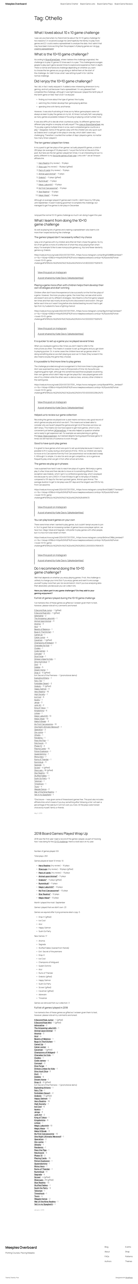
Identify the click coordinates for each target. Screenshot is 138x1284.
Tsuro (36, 786)
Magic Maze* (44, 195)
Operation (38, 729)
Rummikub (38, 762)
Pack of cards (44, 170)
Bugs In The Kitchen (42, 632)
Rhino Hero (39, 756)
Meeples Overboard (16, 3)
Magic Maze (39, 718)
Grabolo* (42, 177)
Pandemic (38, 737)
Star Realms (39, 773)
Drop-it (37, 672)
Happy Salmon (40, 689)
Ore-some (38, 732)
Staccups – (39, 770)
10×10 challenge (61, 841)
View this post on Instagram (52, 272)
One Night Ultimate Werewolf (46, 727)
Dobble (37, 667)
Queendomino (40, 754)
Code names (39, 651)
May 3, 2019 (38, 813)
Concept (38, 653)
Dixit (36, 664)
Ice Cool (37, 697)
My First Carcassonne (43, 724)
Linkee (37, 713)
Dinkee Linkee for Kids (43, 659)
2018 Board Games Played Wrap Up (61, 833)
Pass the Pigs (40, 740)
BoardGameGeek (52, 59)
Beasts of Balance (42, 629)
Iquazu (37, 699)
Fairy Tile (38, 680)
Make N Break (40, 721)
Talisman (38, 781)
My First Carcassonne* (48, 188)
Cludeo (37, 648)
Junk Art (37, 705)
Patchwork (39, 743)
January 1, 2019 (39, 1210)
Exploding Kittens (41, 678)
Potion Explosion (41, 751)
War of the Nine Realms (44, 792)
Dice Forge (38, 656)
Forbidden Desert (41, 683)
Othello (37, 735)
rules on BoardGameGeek (89, 124)
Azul (36, 626)
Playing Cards (40, 748)
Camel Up (38, 634)
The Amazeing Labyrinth (44, 618)
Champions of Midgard (43, 642)
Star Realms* (44, 191)
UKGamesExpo (60, 430)
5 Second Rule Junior (43, 610)
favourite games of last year (64, 155)
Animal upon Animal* (47, 173)
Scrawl (37, 767)
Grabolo (37, 686)
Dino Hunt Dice (40, 661)
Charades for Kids (41, 645)
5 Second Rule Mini (42, 613)
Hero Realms (44, 163)
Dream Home (39, 670)
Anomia (37, 623)
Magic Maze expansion (47, 436)
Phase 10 (38, 746)
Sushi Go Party (40, 778)
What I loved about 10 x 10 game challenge (66, 33)
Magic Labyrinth (41, 716)
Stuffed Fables (40, 775)
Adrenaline (38, 615)
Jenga (36, 702)
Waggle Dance (40, 789)
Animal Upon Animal (42, 621)
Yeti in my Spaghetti (42, 794)
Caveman (38, 640)
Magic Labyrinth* (46, 184)
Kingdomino (39, 710)
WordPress (129, 1278)
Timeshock (39, 783)
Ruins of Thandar (41, 759)
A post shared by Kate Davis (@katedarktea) (61, 278)
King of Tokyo (40, 707)
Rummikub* (43, 181)
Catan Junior (39, 637)
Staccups (43, 166)
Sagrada (37, 765)
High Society (39, 694)
